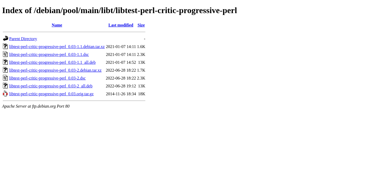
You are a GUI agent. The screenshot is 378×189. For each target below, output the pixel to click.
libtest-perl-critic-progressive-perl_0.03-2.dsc (47, 78)
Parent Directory (23, 38)
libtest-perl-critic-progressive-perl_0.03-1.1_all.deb (52, 62)
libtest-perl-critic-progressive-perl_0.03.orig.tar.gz (51, 94)
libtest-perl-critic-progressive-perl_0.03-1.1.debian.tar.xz (57, 46)
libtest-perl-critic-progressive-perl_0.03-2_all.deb (50, 86)
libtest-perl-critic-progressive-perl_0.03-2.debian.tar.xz (55, 70)
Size (141, 25)
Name (57, 25)
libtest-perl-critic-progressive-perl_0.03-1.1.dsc (49, 54)
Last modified (120, 25)
